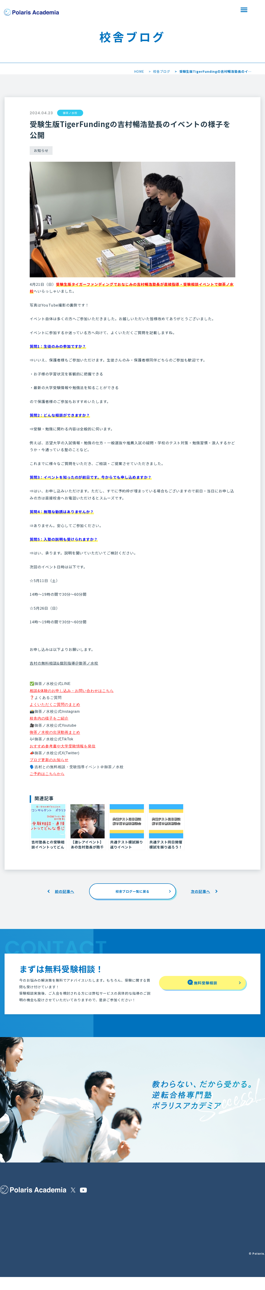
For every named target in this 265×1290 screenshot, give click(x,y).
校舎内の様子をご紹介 (49, 718)
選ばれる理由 (9, 1217)
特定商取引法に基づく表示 (102, 1207)
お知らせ (73, 1207)
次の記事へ (200, 891)
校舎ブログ (161, 71)
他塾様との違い (56, 1207)
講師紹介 (6, 1237)
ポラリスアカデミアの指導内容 (22, 1207)
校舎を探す (117, 9)
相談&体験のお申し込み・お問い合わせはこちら (72, 691)
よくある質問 (54, 1227)
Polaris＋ (74, 1239)
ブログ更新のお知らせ (49, 760)
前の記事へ (64, 891)
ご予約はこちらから (47, 774)
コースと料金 (54, 1217)
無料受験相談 (166, 9)
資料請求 (213, 9)
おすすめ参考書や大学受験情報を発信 (62, 746)
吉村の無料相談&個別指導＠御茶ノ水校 (64, 663)
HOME (139, 71)
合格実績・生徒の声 (14, 1249)
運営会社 (89, 1218)
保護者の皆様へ (11, 1227)
